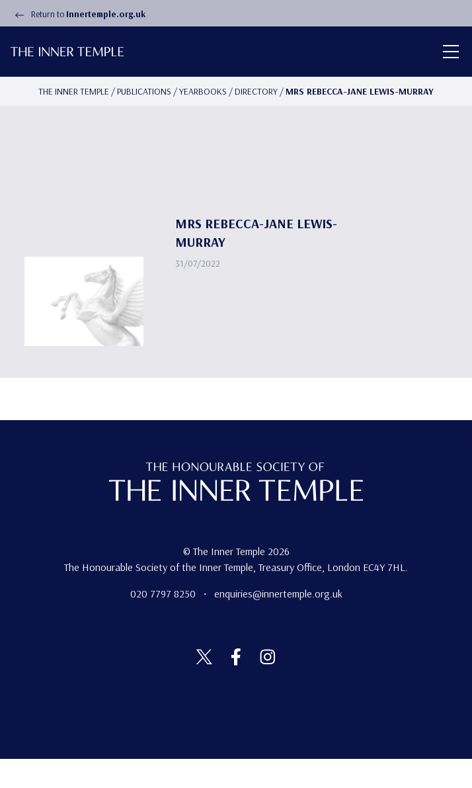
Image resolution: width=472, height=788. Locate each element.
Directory (256, 91)
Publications (144, 91)
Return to (78, 14)
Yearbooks (203, 91)
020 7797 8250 (164, 593)
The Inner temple (73, 91)
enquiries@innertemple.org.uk (278, 593)
